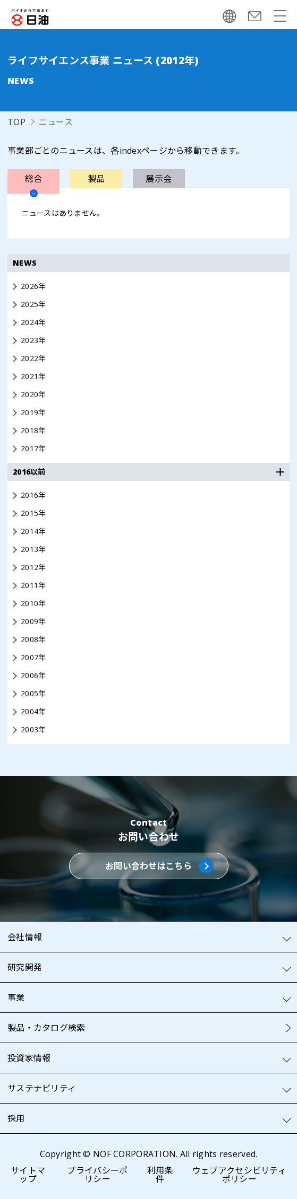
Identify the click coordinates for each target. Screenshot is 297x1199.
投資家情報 (28, 1058)
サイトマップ (28, 1175)
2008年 (33, 639)
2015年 (33, 513)
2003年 (33, 729)
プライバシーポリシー (97, 1175)
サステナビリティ (41, 1088)
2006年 (33, 675)
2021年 (33, 376)
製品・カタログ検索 (46, 1028)
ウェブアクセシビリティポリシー (239, 1175)
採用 (16, 1118)
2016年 (33, 495)
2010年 (33, 603)
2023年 (33, 340)
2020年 (33, 394)
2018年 (33, 430)
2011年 (33, 585)
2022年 (33, 358)
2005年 (33, 693)
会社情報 (24, 937)
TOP (16, 122)
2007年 (33, 657)
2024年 (33, 322)
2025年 (33, 304)
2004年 (33, 711)
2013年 (33, 549)
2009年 (33, 621)
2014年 (33, 531)
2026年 (33, 286)
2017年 (33, 448)
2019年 (33, 412)
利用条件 (160, 1175)
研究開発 (24, 967)
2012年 (33, 567)
